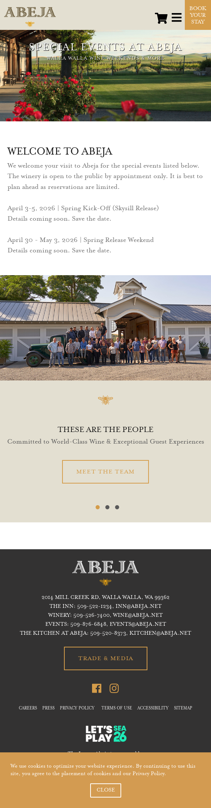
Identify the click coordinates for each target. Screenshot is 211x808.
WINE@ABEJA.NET (138, 616)
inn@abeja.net (139, 607)
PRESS (48, 708)
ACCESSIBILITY (153, 708)
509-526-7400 (91, 616)
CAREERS (28, 708)
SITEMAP (183, 708)
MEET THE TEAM (105, 472)
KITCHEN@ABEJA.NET (160, 634)
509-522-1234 (94, 607)
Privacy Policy (148, 774)
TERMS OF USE (116, 708)
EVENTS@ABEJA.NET (138, 625)
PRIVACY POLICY (77, 708)
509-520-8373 (108, 634)
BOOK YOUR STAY (198, 15)
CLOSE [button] (106, 790)
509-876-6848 (88, 625)
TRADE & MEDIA (105, 658)
